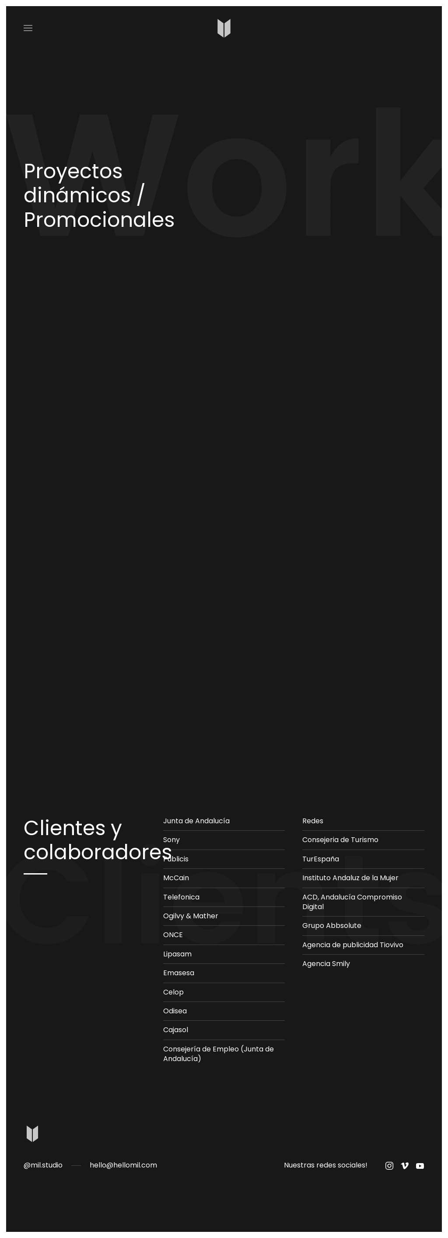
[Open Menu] (28, 28)
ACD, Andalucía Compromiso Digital (352, 902)
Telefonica (181, 897)
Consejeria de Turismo (340, 840)
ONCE (173, 935)
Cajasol (175, 1030)
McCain (176, 878)
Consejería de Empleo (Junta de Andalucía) (218, 1054)
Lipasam (177, 954)
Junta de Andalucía (196, 821)
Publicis (176, 859)
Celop (173, 992)
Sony (171, 840)
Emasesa (178, 973)
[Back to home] (224, 28)
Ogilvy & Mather (190, 916)
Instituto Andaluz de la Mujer (350, 878)
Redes (312, 821)
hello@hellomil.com (123, 1165)
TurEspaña (320, 859)
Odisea (175, 1011)
